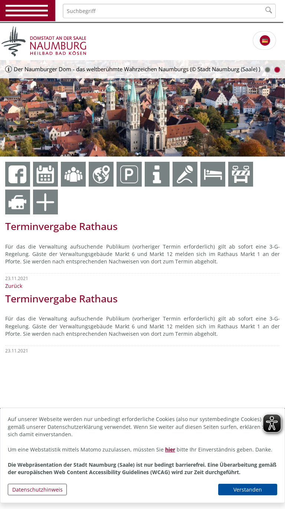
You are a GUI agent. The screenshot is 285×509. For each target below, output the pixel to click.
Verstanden (247, 489)
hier (170, 449)
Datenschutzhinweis (37, 489)
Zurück (13, 285)
